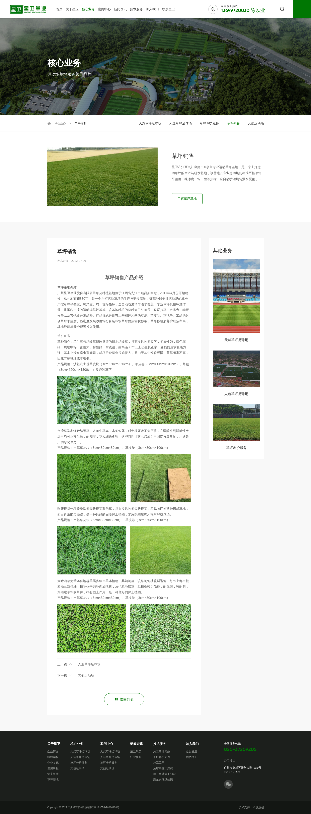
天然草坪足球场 (150, 123)
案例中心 (104, 9)
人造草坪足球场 (180, 123)
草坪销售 (80, 123)
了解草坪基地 (187, 198)
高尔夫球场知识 (163, 779)
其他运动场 (256, 123)
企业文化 (53, 762)
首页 (59, 9)
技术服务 (136, 9)
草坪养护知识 (161, 757)
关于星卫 (72, 9)
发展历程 (53, 768)
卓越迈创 (258, 807)
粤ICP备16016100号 (108, 807)
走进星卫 (191, 751)
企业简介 (53, 751)
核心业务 (88, 9)
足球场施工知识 (163, 768)
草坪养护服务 (209, 123)
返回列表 (124, 699)
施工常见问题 (161, 751)
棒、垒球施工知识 (164, 774)
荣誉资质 (53, 774)
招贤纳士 (191, 757)
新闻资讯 (120, 9)
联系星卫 (168, 9)
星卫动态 (135, 751)
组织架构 (53, 757)
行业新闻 (135, 757)
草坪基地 (53, 779)
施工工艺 (158, 762)
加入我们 (152, 9)
